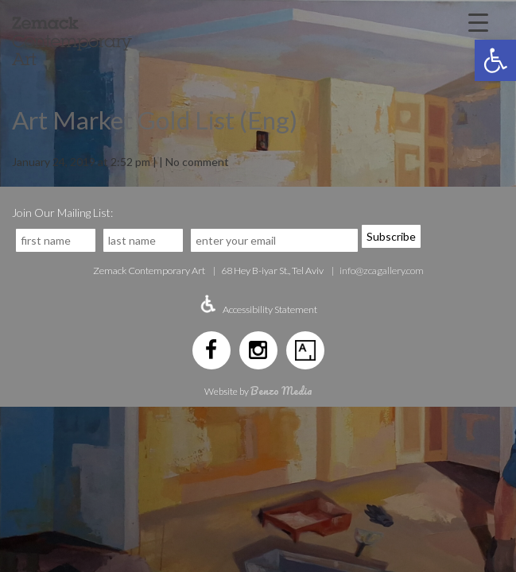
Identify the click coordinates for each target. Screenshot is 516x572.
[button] (495, 60)
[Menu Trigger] (479, 21)
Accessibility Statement (270, 309)
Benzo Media (281, 390)
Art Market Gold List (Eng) (154, 120)
